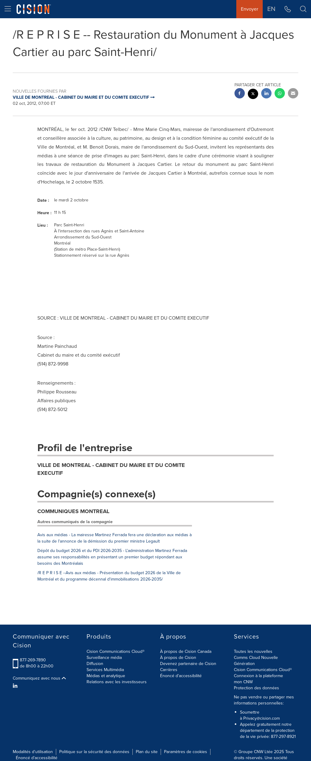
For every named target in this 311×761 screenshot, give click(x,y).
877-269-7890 (33, 660)
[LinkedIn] (16, 686)
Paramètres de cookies (185, 752)
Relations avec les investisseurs (117, 682)
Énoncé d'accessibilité (181, 676)
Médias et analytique (106, 676)
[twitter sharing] (253, 95)
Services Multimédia (105, 670)
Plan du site (147, 752)
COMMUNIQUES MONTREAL (73, 511)
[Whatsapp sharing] (280, 94)
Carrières (168, 670)
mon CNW (243, 682)
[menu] (7, 9)
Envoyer (249, 8)
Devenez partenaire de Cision (188, 663)
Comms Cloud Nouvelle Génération (256, 660)
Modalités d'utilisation (33, 752)
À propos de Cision (178, 657)
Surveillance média (104, 657)
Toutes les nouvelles (253, 651)
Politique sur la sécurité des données (94, 752)
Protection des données (256, 688)
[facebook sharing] (239, 94)
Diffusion (95, 663)
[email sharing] (293, 94)
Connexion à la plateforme (258, 676)
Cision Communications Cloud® (116, 651)
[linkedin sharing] (266, 94)
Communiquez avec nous (39, 678)
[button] (303, 9)
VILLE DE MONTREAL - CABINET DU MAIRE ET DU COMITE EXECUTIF (111, 469)
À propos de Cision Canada (185, 651)
